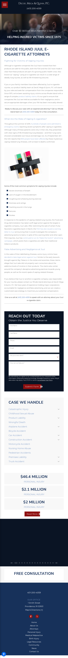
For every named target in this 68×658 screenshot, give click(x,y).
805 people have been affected (33, 139)
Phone (12, 340)
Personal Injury (34, 632)
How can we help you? (17, 363)
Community (34, 645)
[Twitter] (37, 616)
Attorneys (34, 629)
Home (34, 622)
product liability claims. (28, 96)
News (34, 648)
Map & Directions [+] (34, 610)
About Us (34, 625)
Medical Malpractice (34, 635)
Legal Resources (34, 642)
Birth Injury (34, 638)
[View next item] (56, 563)
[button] (4, 654)
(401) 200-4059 (34, 8)
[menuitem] (33, 409)
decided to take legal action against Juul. (20, 257)
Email (12, 348)
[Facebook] (31, 616)
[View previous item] (11, 563)
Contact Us (34, 651)
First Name (13, 325)
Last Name (13, 333)
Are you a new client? (17, 355)
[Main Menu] (5, 5)
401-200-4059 (34, 592)
